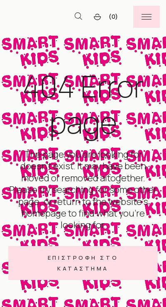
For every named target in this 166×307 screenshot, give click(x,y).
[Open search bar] (78, 16)
